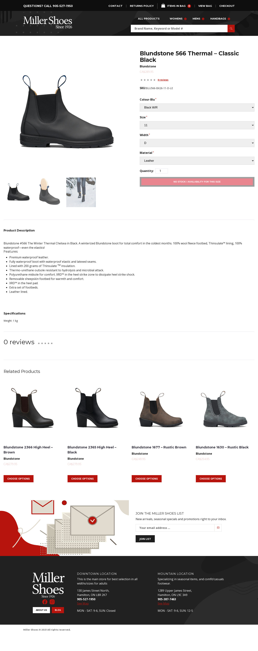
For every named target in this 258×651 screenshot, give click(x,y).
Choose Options (18, 472)
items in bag (176, 5)
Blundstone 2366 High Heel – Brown (29, 443)
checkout (227, 6)
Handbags (218, 18)
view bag (205, 6)
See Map (83, 597)
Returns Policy (142, 6)
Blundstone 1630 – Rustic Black (224, 443)
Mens (196, 18)
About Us (41, 603)
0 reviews (163, 79)
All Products (149, 18)
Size (143, 117)
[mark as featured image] (15, 189)
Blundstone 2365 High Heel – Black (93, 443)
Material (146, 153)
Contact (115, 6)
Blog (58, 603)
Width (144, 135)
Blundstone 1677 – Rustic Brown (160, 443)
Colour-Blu (147, 99)
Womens (176, 18)
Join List (145, 532)
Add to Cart (197, 181)
